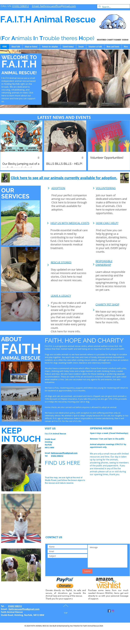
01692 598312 (20, 6)
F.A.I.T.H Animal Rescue (48, 19)
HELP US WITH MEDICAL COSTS (69, 223)
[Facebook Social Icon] (109, 610)
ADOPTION (58, 188)
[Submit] (87, 571)
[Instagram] (112, 610)
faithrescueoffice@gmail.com (64, 453)
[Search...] (113, 6)
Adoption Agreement (118, 621)
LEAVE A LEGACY (61, 295)
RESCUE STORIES (61, 262)
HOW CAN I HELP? (107, 223)
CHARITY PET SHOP (107, 304)
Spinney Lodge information (98, 621)
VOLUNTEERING (106, 188)
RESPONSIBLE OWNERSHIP (104, 263)
